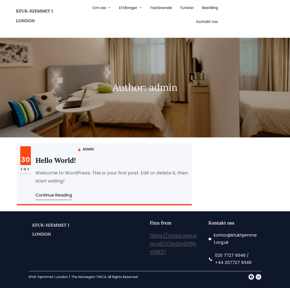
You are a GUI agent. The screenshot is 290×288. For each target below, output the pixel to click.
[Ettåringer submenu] (141, 7)
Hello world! (57, 161)
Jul (27, 169)
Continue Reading (55, 194)
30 (27, 160)
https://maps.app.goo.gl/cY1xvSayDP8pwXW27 (173, 243)
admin (88, 149)
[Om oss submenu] (109, 7)
